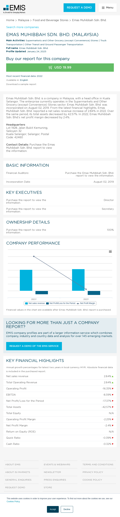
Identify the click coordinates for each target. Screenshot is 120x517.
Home (10, 20)
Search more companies (22, 27)
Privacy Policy (93, 472)
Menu (107, 7)
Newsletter (52, 472)
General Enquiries (18, 480)
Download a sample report (21, 84)
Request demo (15, 487)
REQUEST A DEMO (79, 7)
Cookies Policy (13, 501)
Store (48, 487)
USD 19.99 (60, 67)
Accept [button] (53, 509)
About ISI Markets (17, 472)
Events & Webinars (57, 464)
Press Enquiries (55, 480)
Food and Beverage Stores (50, 20)
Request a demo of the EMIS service (34, 346)
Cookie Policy (92, 480)
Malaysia (23, 20)
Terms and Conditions (98, 464)
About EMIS (12, 464)
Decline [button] (67, 509)
